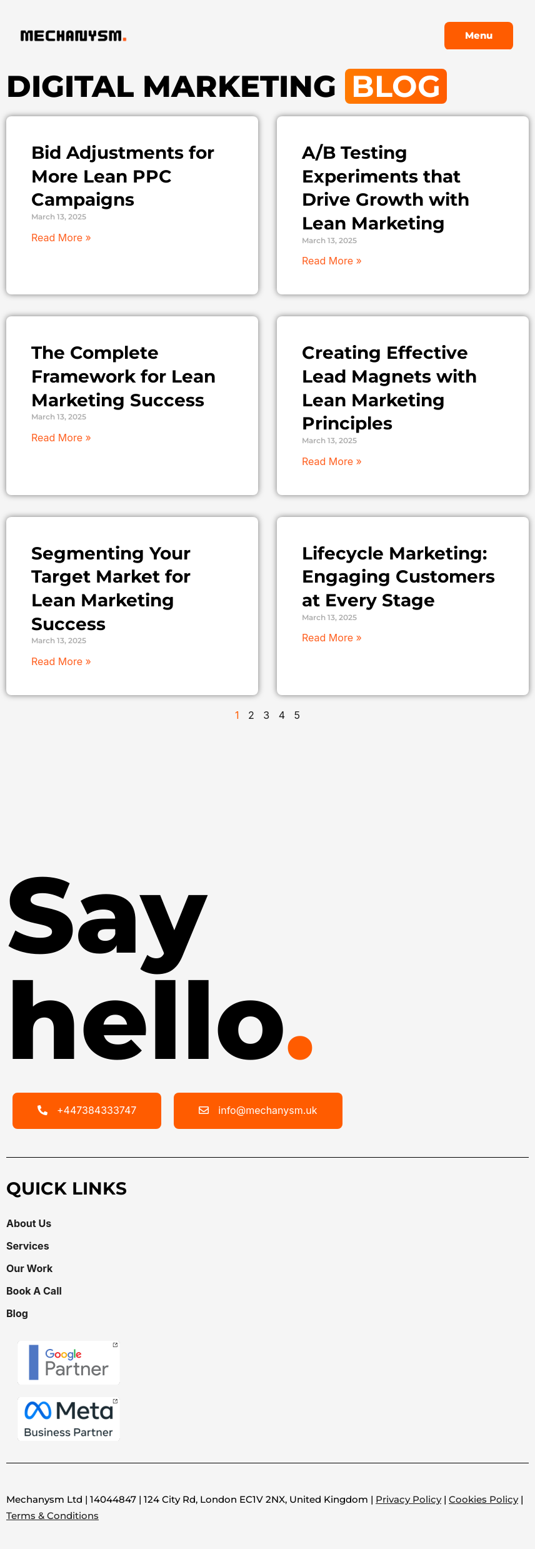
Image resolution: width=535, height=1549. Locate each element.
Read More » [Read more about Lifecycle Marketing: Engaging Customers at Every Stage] (332, 637)
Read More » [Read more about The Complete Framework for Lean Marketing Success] (61, 437)
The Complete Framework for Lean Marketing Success (123, 376)
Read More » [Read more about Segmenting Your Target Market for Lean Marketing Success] (61, 661)
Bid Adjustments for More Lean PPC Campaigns (122, 176)
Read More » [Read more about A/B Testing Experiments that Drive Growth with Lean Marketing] (332, 260)
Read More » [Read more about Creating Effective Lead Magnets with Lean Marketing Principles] (332, 461)
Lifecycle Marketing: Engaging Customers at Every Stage (398, 577)
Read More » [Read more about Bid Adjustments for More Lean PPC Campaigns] (61, 237)
